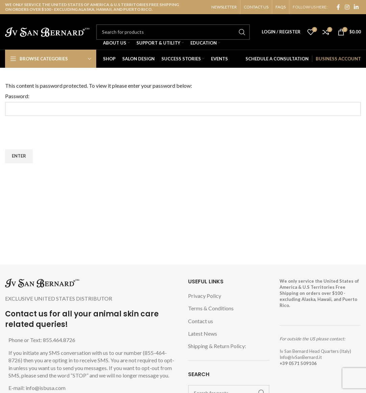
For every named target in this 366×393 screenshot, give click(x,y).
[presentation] (56, 132)
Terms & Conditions (211, 308)
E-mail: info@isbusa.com (37, 388)
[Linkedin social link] (356, 7)
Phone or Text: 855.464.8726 (41, 340)
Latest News (202, 333)
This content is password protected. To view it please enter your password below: (98, 85)
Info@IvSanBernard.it (301, 357)
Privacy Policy (204, 295)
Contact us (200, 321)
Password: (17, 96)
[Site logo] (47, 31)
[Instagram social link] (346, 7)
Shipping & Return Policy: (217, 346)
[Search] (173, 32)
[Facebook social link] (338, 7)
